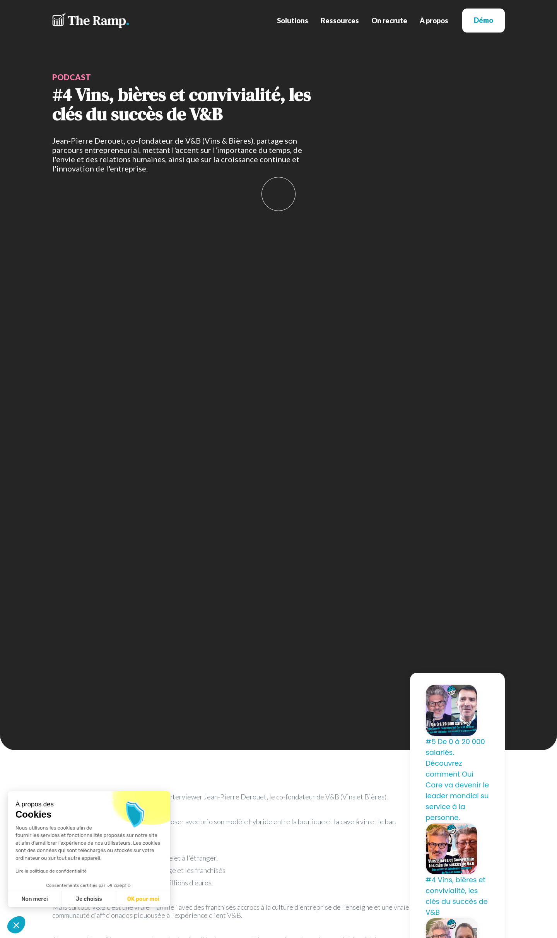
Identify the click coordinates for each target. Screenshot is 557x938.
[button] (292, 20)
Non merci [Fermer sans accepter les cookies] (34, 899)
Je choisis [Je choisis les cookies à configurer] (89, 899)
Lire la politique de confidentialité (51, 871)
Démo (483, 20)
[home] (90, 21)
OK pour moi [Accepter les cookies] (143, 899)
